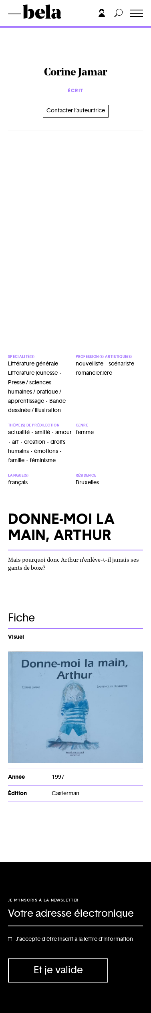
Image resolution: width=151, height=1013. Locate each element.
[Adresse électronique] (75, 914)
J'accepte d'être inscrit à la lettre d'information (74, 939)
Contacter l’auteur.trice (75, 111)
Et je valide (58, 970)
